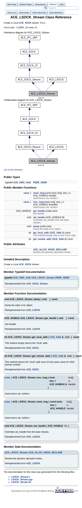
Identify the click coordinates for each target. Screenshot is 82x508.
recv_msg (38, 202)
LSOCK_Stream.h (20, 477)
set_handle (39, 218)
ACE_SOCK (25, 23)
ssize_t (27, 193)
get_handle (39, 211)
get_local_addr (41, 233)
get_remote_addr (42, 239)
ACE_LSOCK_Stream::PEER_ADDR (50, 278)
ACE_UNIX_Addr (22, 183)
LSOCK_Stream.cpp (22, 480)
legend (41, 98)
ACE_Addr (55, 233)
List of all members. (13, 170)
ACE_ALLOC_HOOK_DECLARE (50, 250)
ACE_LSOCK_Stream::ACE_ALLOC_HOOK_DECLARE (33, 453)
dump (36, 227)
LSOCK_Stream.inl (21, 482)
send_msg (38, 193)
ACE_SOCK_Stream (37, 284)
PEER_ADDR (40, 183)
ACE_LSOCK (33, 310)
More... (43, 23)
